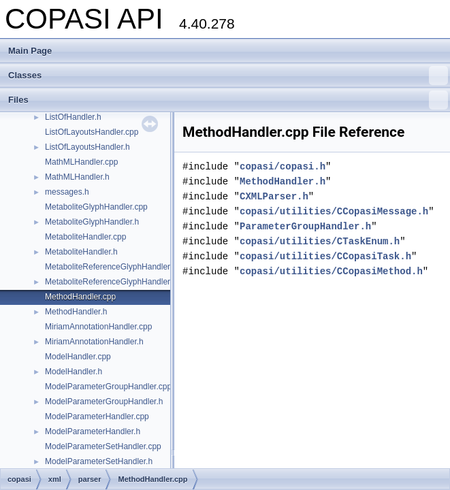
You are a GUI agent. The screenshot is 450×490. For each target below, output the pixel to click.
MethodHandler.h (76, 311)
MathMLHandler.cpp (81, 162)
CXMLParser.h (274, 196)
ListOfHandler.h (73, 117)
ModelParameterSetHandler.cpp (103, 446)
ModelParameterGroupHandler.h (104, 401)
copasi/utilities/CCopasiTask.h (325, 256)
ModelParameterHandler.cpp (97, 416)
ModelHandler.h (73, 371)
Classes (228, 75)
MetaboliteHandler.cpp (85, 237)
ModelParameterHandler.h (92, 431)
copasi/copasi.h (282, 166)
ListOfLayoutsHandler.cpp (91, 132)
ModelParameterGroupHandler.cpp (108, 386)
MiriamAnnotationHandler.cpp (98, 326)
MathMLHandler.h (77, 177)
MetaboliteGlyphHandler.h (92, 222)
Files (228, 100)
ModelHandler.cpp (78, 356)
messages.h (67, 192)
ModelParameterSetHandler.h (98, 461)
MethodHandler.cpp (80, 296)
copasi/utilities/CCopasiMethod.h (331, 271)
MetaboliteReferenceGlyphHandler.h (110, 282)
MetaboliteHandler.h (81, 252)
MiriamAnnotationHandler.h (94, 341)
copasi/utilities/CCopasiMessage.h (334, 211)
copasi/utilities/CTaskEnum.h (320, 241)
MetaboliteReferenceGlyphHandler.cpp (115, 267)
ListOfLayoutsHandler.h (87, 147)
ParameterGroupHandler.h (305, 226)
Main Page (30, 51)
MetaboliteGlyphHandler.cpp (96, 207)
